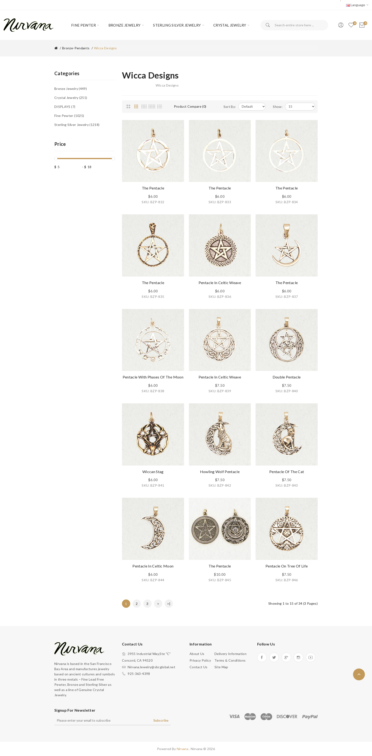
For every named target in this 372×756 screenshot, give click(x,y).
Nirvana (183, 749)
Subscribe (160, 720)
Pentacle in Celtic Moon (152, 566)
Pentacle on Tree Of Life (286, 566)
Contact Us (199, 667)
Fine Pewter (69, 116)
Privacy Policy (200, 660)
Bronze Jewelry (70, 89)
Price (60, 144)
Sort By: (229, 107)
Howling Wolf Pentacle (220, 471)
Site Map (221, 667)
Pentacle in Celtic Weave (220, 282)
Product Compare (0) (190, 106)
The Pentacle (153, 188)
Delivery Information (230, 654)
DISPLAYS (64, 107)
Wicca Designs (105, 48)
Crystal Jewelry (70, 98)
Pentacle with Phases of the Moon (153, 377)
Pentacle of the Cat (286, 471)
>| (169, 604)
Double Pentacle (287, 377)
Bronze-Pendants (75, 48)
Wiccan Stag (153, 471)
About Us (197, 654)
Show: (278, 107)
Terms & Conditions (230, 660)
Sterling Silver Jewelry (77, 125)
